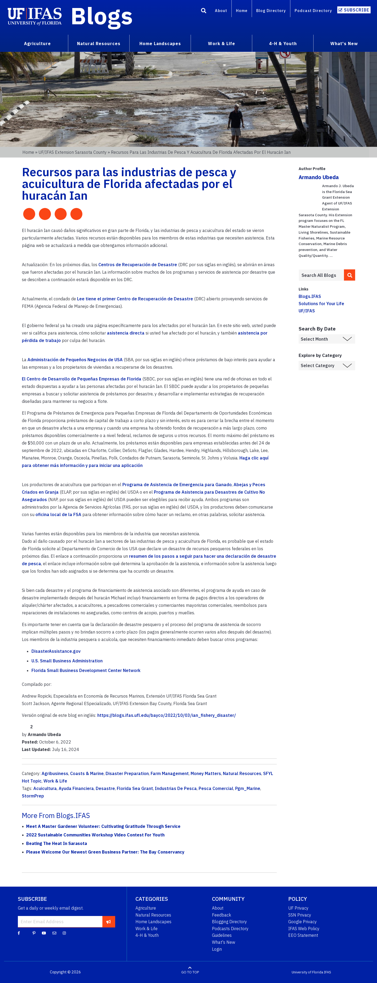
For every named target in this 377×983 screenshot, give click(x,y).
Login (217, 949)
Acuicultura (45, 788)
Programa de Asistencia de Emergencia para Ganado (177, 484)
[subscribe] (108, 921)
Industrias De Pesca (176, 788)
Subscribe (356, 10)
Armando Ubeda (319, 177)
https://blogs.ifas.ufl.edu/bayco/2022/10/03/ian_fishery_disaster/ (166, 715)
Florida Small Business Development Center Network (86, 670)
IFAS (327, 972)
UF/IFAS (307, 310)
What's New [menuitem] (344, 43)
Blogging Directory (229, 921)
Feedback (221, 915)
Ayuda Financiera (76, 788)
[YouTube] (44, 933)
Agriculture (145, 908)
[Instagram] (64, 933)
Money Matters (206, 773)
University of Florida (307, 972)
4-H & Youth (147, 935)
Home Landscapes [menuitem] (160, 43)
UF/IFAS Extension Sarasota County (72, 152)
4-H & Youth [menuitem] (283, 43)
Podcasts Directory (230, 928)
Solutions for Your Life (321, 303)
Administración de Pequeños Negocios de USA (75, 359)
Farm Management (170, 773)
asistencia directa (126, 333)
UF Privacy (298, 908)
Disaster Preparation (127, 773)
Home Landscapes (153, 921)
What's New (223, 942)
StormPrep (33, 796)
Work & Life (55, 781)
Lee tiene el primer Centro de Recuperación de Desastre (135, 298)
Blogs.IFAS (310, 296)
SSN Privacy (299, 915)
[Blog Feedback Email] (54, 933)
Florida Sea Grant (135, 788)
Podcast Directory (313, 10)
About (221, 10)
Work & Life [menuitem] (221, 43)
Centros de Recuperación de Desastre (137, 264)
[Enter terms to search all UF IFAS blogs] (321, 275)
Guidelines (222, 935)
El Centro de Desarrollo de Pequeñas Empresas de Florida (81, 379)
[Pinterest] (34, 933)
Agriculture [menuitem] (37, 43)
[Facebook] (19, 933)
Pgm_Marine (247, 788)
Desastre (105, 788)
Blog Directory (271, 10)
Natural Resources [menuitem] (99, 43)
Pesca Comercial (216, 788)
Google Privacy (302, 921)
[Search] (204, 11)
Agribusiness (55, 773)
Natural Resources (242, 773)
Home (241, 10)
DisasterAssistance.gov (56, 651)
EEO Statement (303, 935)
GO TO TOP (190, 972)
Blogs (101, 15)
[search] (349, 275)
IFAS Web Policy (303, 928)
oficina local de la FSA (58, 514)
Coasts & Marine (87, 773)
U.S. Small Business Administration (67, 660)
